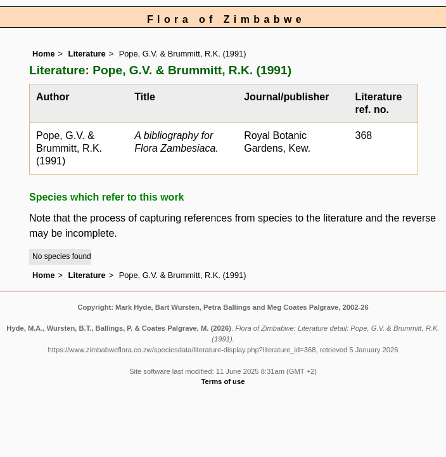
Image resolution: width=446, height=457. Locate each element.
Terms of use (223, 381)
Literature (87, 53)
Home (43, 53)
